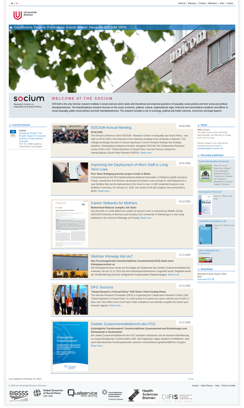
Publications (70, 27)
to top (190, 379)
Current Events (21, 124)
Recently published (212, 155)
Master (106, 27)
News (204, 124)
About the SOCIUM (130, 27)
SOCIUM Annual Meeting (111, 128)
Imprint (195, 385)
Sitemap (192, 3)
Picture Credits (228, 385)
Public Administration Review (212, 161)
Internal (181, 3)
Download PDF (204, 279)
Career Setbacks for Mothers (114, 203)
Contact (201, 3)
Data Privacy (207, 385)
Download (207, 269)
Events (90, 27)
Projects (50, 27)
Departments (29, 27)
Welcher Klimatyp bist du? (112, 256)
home (13, 27)
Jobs (222, 3)
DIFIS (154, 27)
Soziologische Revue (208, 192)
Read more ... (147, 152)
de (12, 3)
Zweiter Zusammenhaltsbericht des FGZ (123, 324)
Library (230, 3)
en (17, 3)
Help (217, 385)
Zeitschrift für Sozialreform (211, 221)
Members (212, 3)
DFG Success (102, 287)
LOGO (38, 15)
